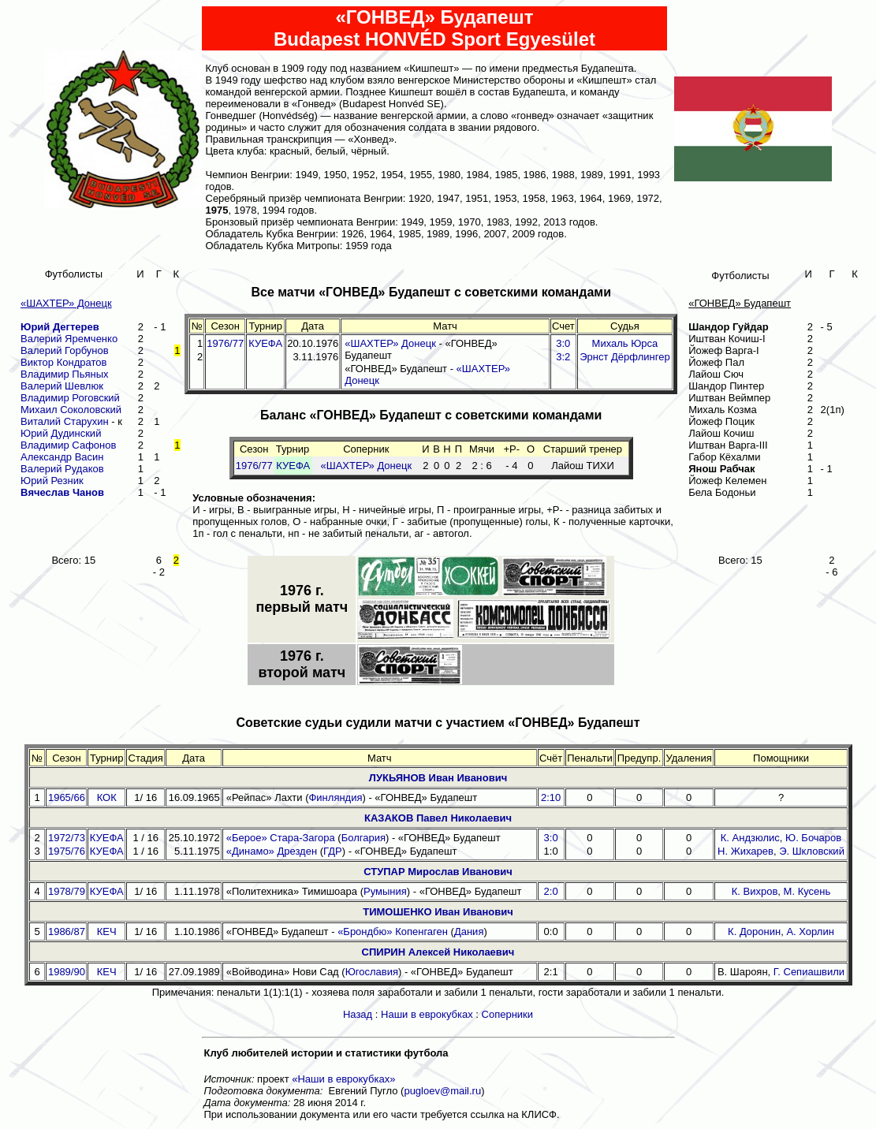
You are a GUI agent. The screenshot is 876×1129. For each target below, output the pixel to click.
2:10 (551, 797)
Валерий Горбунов (65, 350)
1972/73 (66, 838)
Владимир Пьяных (65, 374)
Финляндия (335, 797)
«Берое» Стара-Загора (280, 838)
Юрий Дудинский (61, 433)
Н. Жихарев (745, 851)
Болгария (363, 838)
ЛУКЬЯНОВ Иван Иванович (438, 778)
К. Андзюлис (750, 838)
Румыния (385, 891)
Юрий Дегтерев (60, 327)
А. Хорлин (809, 931)
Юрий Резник (52, 480)
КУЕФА (265, 343)
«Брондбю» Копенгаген (392, 931)
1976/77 (225, 343)
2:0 (551, 891)
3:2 (563, 357)
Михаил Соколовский (71, 409)
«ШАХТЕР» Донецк (390, 343)
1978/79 (66, 891)
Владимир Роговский (70, 398)
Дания (469, 931)
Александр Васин (62, 457)
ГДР (332, 851)
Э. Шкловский (811, 851)
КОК (107, 797)
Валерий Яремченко (69, 339)
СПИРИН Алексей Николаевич (438, 952)
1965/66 (66, 797)
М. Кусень (807, 891)
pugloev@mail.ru (442, 1091)
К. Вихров (755, 891)
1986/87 (66, 931)
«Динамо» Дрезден (271, 851)
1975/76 (66, 851)
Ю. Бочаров (813, 838)
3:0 (551, 838)
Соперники (508, 1014)
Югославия (371, 972)
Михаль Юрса (625, 343)
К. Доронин (754, 931)
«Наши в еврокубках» (343, 1079)
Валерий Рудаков (62, 469)
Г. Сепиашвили (808, 972)
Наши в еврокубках (427, 1014)
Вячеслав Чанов (62, 492)
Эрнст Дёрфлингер (624, 357)
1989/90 (66, 972)
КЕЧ (107, 931)
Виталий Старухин (65, 421)
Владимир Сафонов (68, 445)
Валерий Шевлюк (62, 386)
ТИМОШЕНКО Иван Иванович (438, 912)
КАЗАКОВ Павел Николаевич (438, 818)
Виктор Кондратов (63, 362)
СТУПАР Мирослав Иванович (438, 871)
